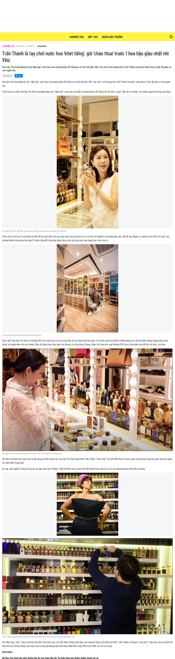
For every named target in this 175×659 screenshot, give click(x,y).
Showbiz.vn (12, 36)
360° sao (92, 36)
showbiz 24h (76, 36)
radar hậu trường (112, 36)
